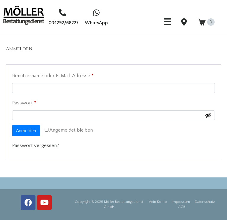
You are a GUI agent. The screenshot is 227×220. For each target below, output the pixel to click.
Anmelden (26, 130)
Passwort (36, 102)
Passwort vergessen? (35, 145)
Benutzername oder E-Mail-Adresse (65, 74)
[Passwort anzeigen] (208, 115)
